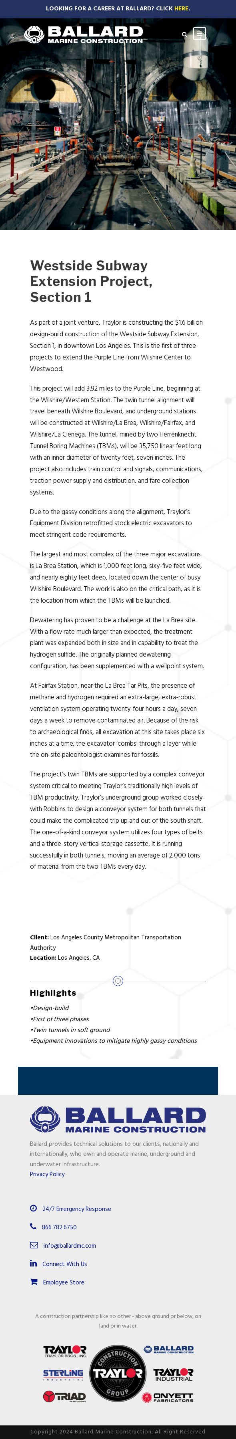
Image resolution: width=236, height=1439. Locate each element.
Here (181, 9)
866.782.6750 (59, 1228)
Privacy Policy (47, 1174)
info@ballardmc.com (70, 1246)
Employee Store (57, 1283)
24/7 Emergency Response (76, 1209)
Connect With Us (58, 1264)
